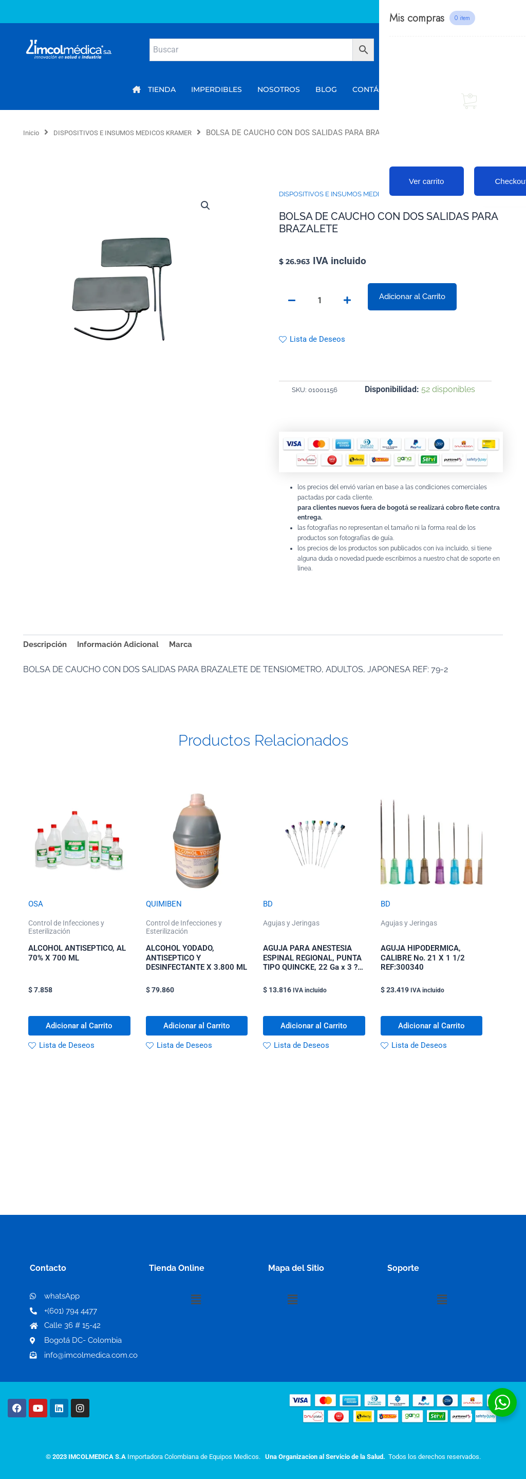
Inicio (32, 132)
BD (268, 908)
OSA (36, 908)
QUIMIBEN (164, 908)
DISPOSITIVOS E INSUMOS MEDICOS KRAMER (137, 132)
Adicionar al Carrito (412, 297)
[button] (204, 206)
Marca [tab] (190, 647)
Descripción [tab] (46, 647)
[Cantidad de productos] (319, 301)
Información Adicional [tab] (123, 647)
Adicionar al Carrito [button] (66, 1039)
